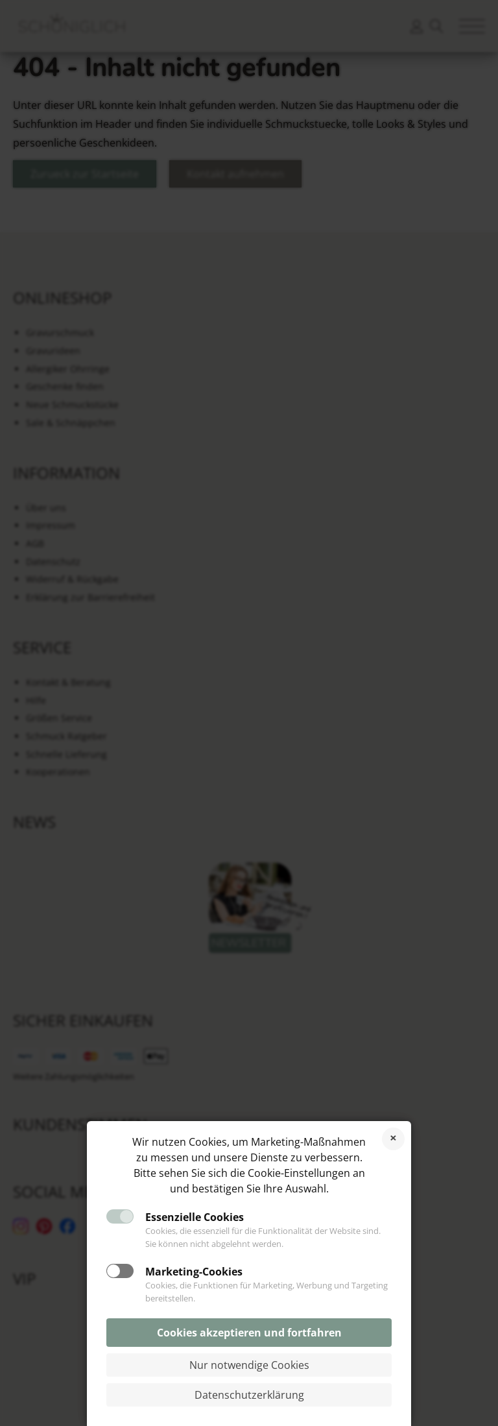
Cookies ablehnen (393, 1139)
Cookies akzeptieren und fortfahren (249, 1332)
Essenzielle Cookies (194, 1217)
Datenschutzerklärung (249, 1395)
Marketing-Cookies (194, 1271)
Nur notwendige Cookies (249, 1365)
